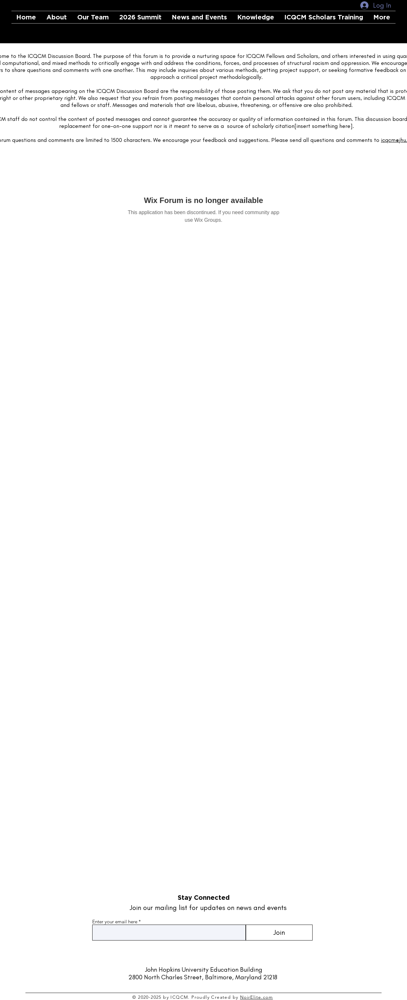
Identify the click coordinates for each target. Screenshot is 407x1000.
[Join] (279, 933)
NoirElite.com (256, 997)
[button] (93, 17)
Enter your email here (114, 921)
